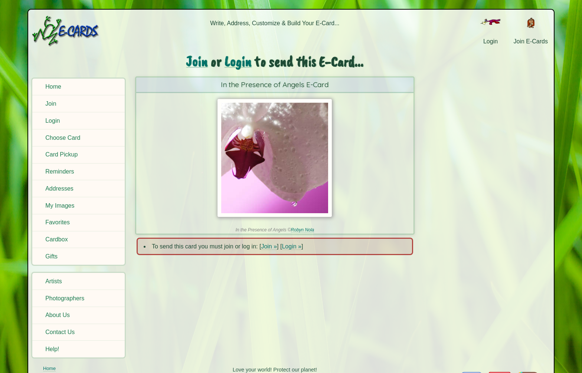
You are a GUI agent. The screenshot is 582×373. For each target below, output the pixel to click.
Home (53, 86)
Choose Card (62, 138)
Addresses (59, 188)
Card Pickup (61, 154)
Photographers (64, 298)
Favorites (57, 222)
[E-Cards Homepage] (77, 31)
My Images (59, 205)
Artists (53, 281)
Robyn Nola (302, 229)
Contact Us (60, 332)
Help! (52, 349)
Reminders (59, 171)
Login (52, 121)
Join (50, 103)
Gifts (51, 256)
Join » (269, 246)
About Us (57, 315)
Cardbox (56, 239)
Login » (291, 246)
